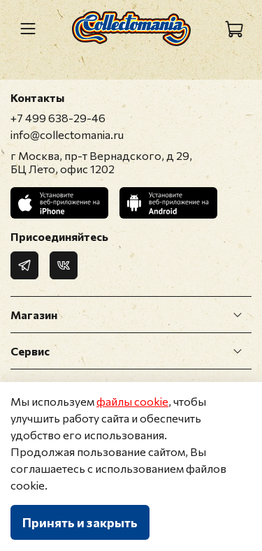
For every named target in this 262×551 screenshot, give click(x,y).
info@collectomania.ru (67, 134)
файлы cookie (132, 401)
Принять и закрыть (80, 522)
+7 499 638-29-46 (57, 117)
